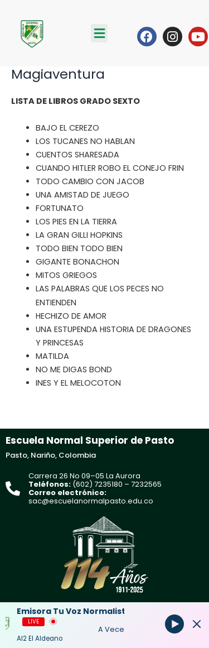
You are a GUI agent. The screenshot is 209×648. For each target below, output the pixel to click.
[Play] (174, 624)
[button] (99, 33)
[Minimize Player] (196, 624)
